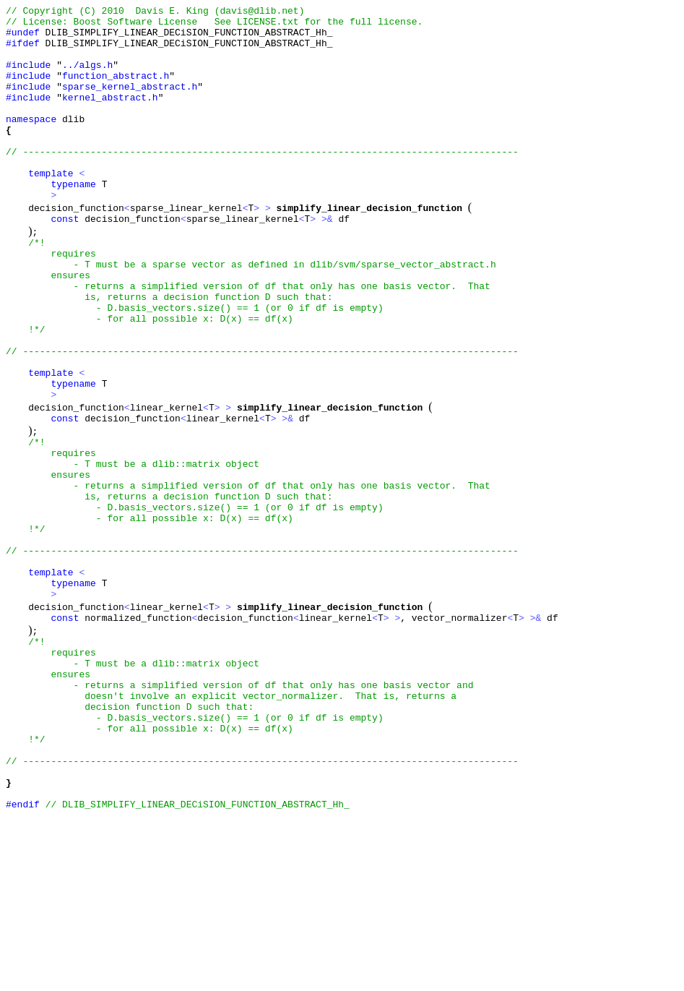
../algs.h (87, 77)
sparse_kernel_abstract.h (129, 103)
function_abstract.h (115, 90)
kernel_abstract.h (110, 116)
